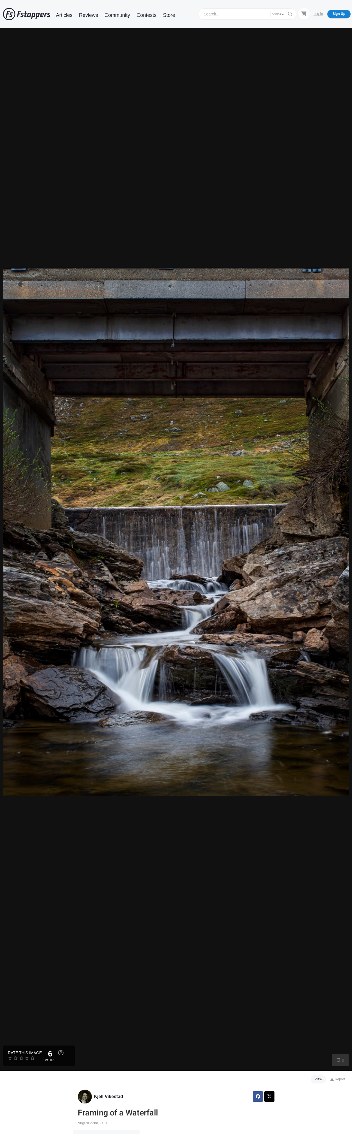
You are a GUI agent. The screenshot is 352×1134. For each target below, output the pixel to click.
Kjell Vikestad (108, 1096)
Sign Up (339, 14)
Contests (146, 15)
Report (337, 1079)
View (318, 1079)
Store (169, 15)
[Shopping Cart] (304, 13)
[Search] (235, 14)
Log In (318, 14)
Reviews (88, 15)
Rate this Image (25, 1053)
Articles (64, 15)
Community (117, 15)
